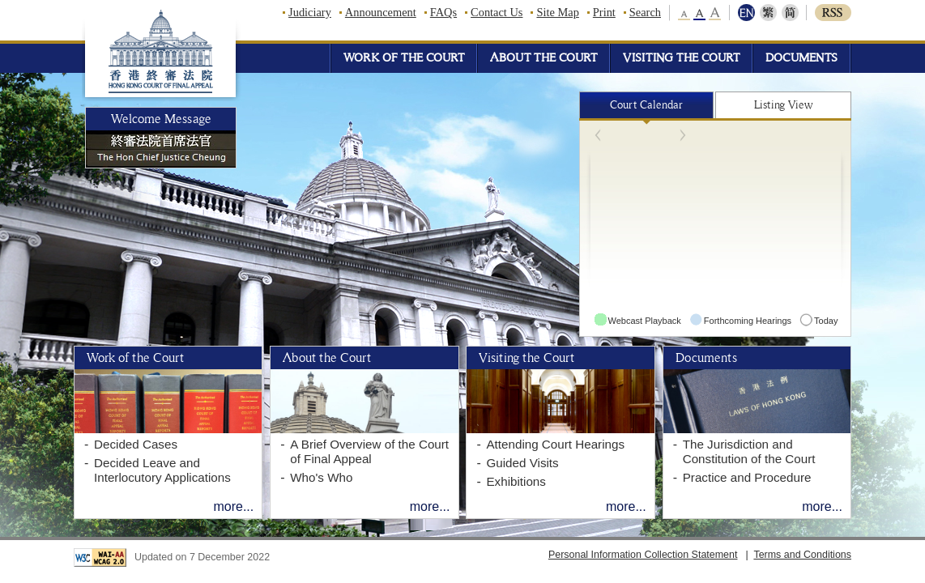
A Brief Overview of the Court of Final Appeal (369, 451)
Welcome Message (161, 119)
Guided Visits (522, 463)
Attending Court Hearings (555, 444)
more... (233, 506)
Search (645, 12)
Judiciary (309, 12)
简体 (788, 12)
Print (604, 12)
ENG (748, 12)
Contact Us (496, 12)
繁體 (768, 12)
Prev (615, 135)
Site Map (557, 12)
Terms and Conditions (802, 554)
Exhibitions (515, 481)
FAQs (443, 12)
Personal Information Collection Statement (643, 554)
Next (666, 135)
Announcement (380, 12)
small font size (685, 12)
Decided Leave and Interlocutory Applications (162, 470)
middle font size (700, 12)
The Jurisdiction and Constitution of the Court (749, 451)
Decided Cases (135, 444)
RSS (833, 12)
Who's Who (321, 477)
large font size (714, 12)
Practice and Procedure (747, 477)
